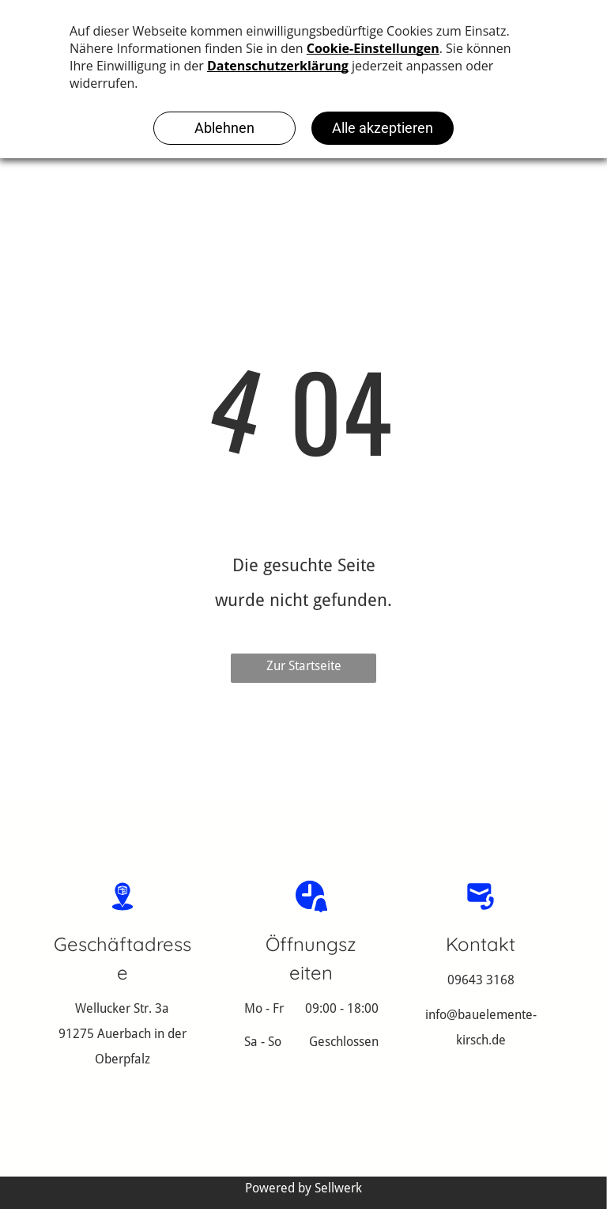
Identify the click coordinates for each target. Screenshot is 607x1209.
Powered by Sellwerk (303, 1188)
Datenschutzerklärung (342, 1155)
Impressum (235, 1155)
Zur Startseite (303, 665)
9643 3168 (484, 979)
